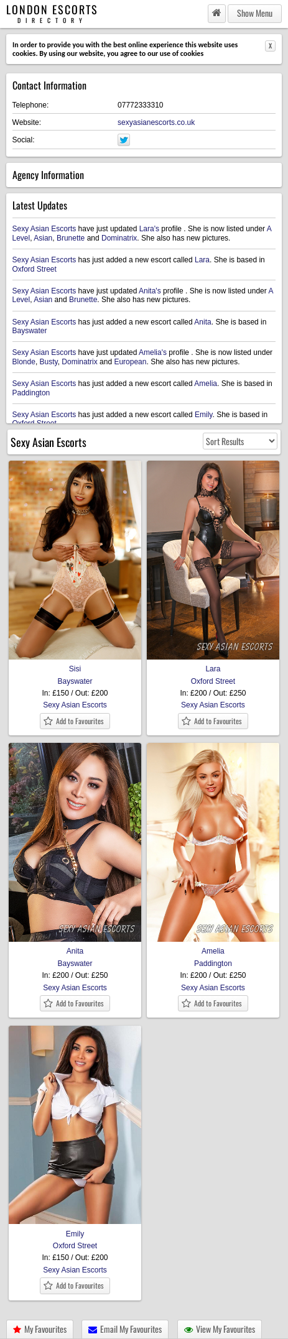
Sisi (75, 664)
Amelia (205, 383)
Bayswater (29, 330)
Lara (202, 259)
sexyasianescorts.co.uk (156, 122)
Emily (203, 414)
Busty (49, 361)
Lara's (149, 228)
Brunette (71, 238)
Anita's (150, 291)
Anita (202, 322)
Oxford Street (34, 269)
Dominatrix (119, 238)
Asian (43, 238)
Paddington (31, 393)
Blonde (23, 361)
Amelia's (153, 352)
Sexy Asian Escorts (44, 228)
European (130, 361)
